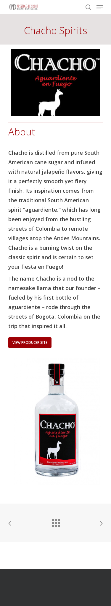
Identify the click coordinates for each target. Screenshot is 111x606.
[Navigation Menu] (99, 7)
